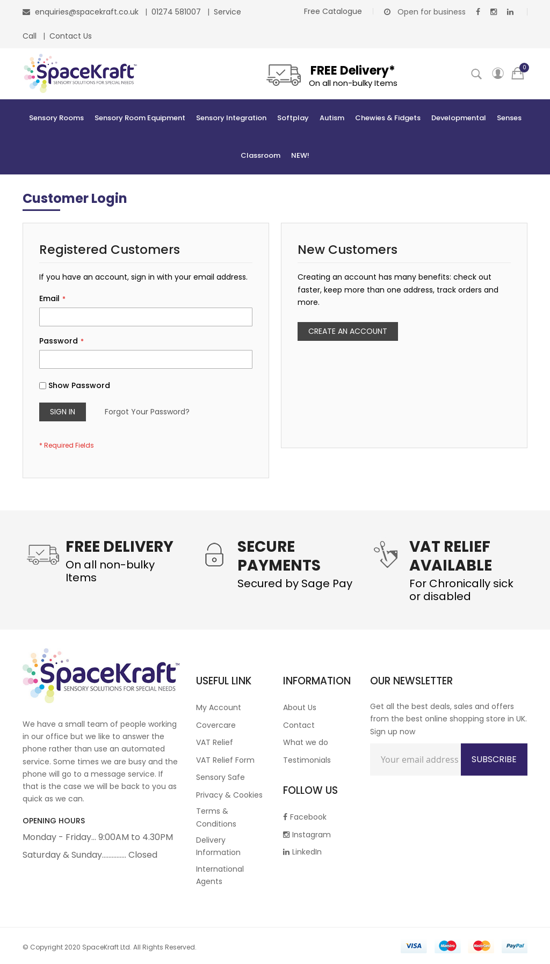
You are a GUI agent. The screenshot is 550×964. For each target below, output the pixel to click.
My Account (218, 707)
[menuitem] (56, 118)
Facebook (305, 817)
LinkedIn (302, 851)
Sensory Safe (220, 777)
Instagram (307, 834)
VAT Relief (214, 742)
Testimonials (307, 760)
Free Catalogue (333, 11)
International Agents (220, 875)
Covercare (216, 725)
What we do (305, 742)
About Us (299, 707)
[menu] (275, 136)
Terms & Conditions (216, 817)
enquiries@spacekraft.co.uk (87, 11)
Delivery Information (218, 846)
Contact (299, 725)
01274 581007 (177, 11)
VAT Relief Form (225, 760)
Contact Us (70, 36)
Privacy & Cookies (229, 795)
